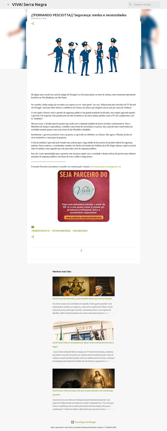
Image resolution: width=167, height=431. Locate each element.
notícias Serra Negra (61, 231)
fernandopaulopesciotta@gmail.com (105, 167)
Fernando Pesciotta (41, 231)
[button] (32, 23)
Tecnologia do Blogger (83, 422)
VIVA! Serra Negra (29, 4)
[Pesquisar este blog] (146, 4)
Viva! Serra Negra (80, 231)
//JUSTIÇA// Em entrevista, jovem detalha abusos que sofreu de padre (82, 299)
